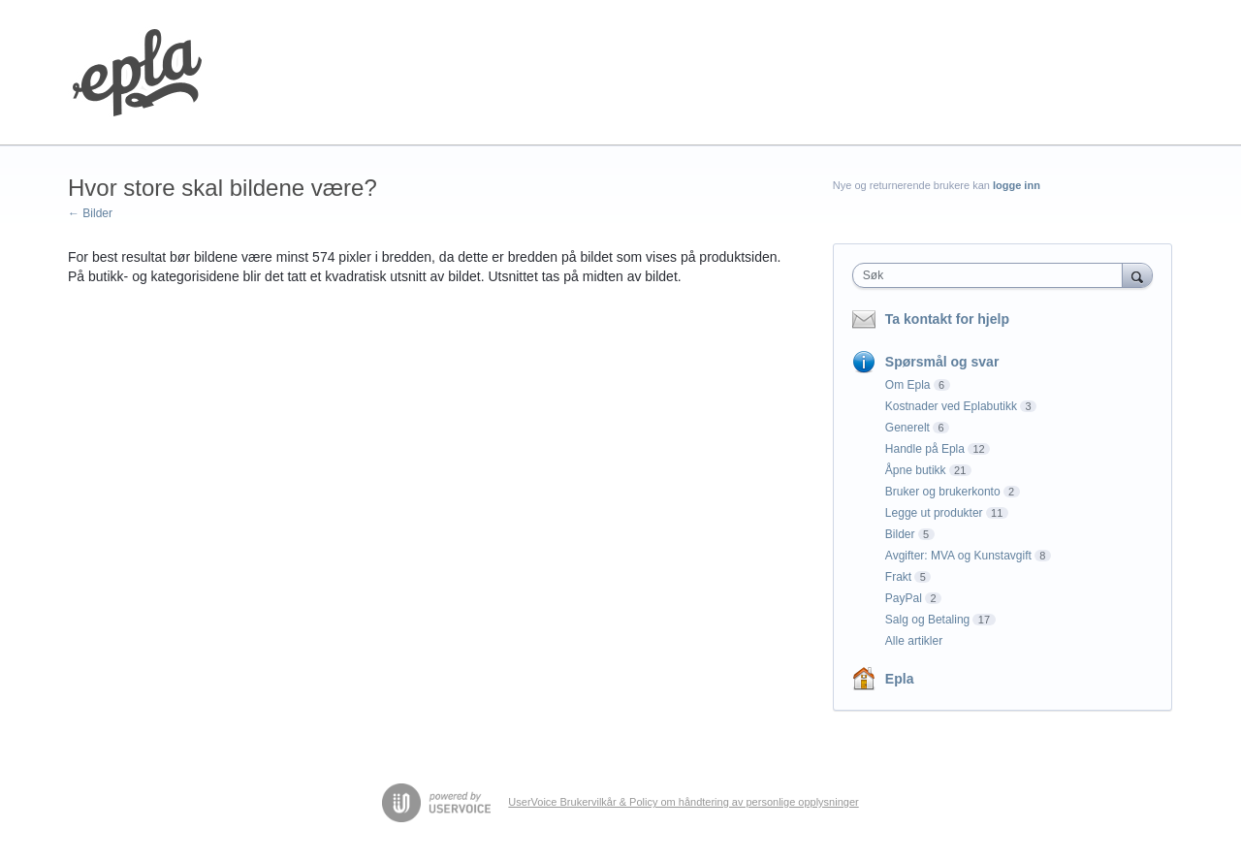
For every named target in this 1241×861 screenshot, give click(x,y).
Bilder (900, 534)
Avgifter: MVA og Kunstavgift (958, 555)
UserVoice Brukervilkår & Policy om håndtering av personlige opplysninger (683, 802)
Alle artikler (913, 641)
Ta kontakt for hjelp (947, 319)
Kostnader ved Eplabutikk (951, 406)
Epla (899, 678)
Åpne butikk (915, 470)
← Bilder (90, 213)
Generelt (907, 427)
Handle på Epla (925, 449)
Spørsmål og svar (942, 361)
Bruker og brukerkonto (943, 491)
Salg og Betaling (927, 619)
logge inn (1016, 185)
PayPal (903, 598)
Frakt (898, 577)
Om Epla (908, 385)
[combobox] (992, 275)
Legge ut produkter (934, 513)
